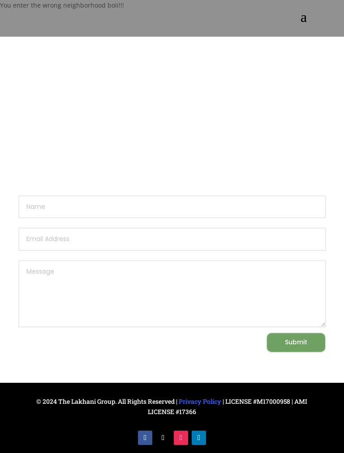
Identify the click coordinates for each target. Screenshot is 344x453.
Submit (296, 342)
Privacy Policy (200, 401)
